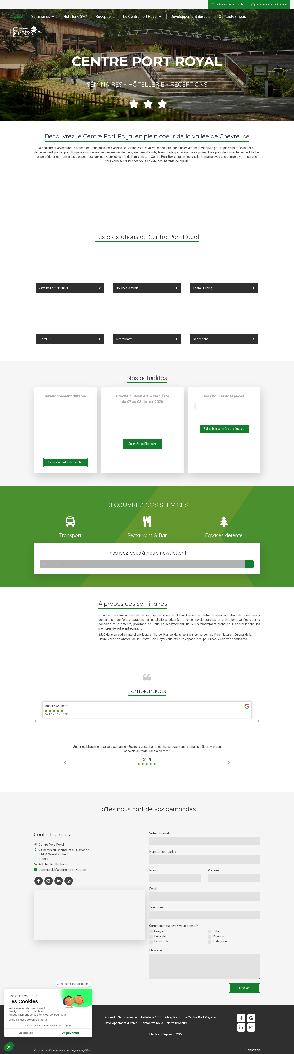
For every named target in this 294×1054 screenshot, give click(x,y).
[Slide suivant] (195, 406)
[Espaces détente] (224, 274)
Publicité (160, 936)
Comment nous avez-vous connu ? (173, 926)
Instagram (220, 941)
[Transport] (70, 520)
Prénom (213, 870)
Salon (216, 931)
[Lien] (147, 520)
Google (159, 931)
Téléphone (156, 907)
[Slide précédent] (194, 406)
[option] (147, 709)
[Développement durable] (224, 325)
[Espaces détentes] (224, 520)
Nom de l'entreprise (162, 852)
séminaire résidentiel (131, 615)
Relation (218, 936)
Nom (152, 870)
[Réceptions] (147, 325)
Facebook (161, 941)
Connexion (252, 1050)
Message (155, 950)
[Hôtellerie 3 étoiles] (70, 325)
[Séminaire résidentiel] (70, 274)
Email (153, 889)
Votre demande (159, 833)
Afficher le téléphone (53, 864)
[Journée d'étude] (147, 274)
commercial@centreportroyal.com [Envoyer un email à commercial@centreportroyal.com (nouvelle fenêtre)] (62, 869)
